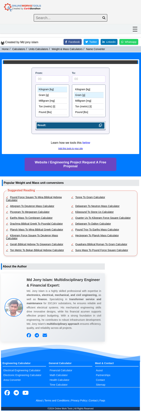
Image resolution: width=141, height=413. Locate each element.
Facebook (72, 41)
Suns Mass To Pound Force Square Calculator (101, 250)
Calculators (18, 49)
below (86, 142)
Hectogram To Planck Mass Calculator (97, 235)
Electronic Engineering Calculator (22, 375)
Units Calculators (38, 49)
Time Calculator (59, 384)
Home (5, 49)
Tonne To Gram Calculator (90, 197)
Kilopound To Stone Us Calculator (94, 211)
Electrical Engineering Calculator (22, 370)
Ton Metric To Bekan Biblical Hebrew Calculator (37, 250)
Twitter (91, 41)
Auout (99, 370)
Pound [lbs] (52, 112)
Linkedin (109, 41)
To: (74, 72)
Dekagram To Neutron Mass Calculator (97, 206)
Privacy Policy (79, 400)
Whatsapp (128, 41)
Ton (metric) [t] (52, 106)
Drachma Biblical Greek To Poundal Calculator (36, 223)
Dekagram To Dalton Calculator (93, 223)
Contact (100, 379)
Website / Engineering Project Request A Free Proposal (70, 164)
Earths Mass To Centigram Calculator (31, 217)
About (39, 400)
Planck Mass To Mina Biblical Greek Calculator (36, 229)
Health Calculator (59, 379)
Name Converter (95, 49)
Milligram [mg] (52, 101)
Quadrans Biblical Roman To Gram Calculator (101, 244)
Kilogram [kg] (52, 89)
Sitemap (100, 384)
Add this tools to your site (70, 148)
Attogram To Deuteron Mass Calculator (32, 206)
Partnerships (103, 375)
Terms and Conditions (56, 400)
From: (39, 72)
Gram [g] (52, 95)
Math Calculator (59, 375)
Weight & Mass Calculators (67, 49)
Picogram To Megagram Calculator (30, 211)
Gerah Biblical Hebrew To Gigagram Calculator (36, 244)
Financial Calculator (61, 370)
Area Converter (12, 379)
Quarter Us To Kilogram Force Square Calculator (103, 217)
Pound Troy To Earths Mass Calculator (97, 229)
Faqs (102, 400)
